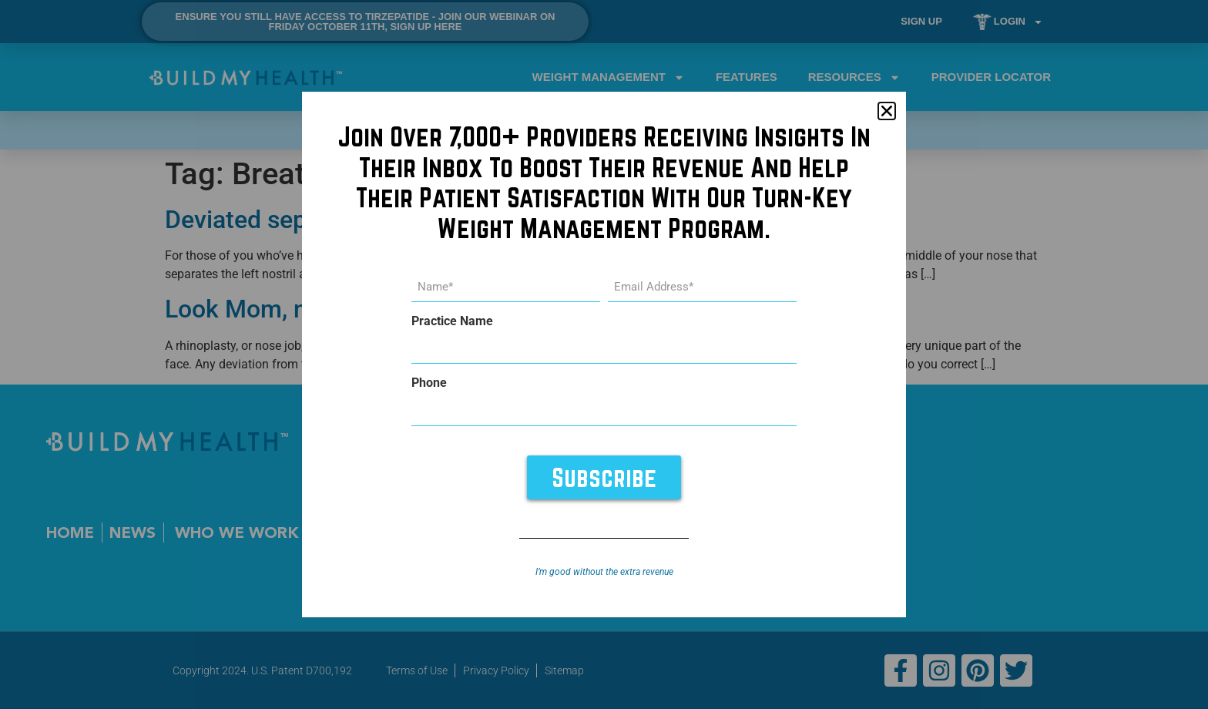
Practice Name (452, 321)
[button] (886, 111)
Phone (429, 383)
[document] (604, 354)
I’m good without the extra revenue (604, 571)
